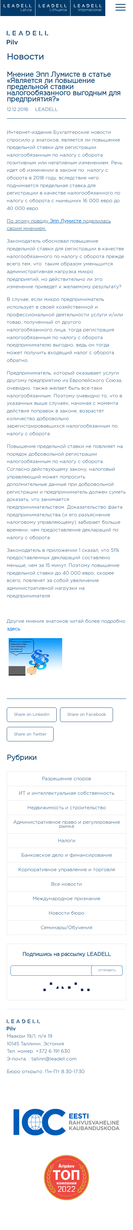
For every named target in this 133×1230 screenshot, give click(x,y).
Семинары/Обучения (66, 928)
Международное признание (66, 899)
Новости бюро (66, 913)
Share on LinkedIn (32, 714)
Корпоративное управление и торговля (66, 870)
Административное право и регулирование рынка (66, 824)
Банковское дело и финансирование (66, 855)
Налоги (66, 841)
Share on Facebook (86, 714)
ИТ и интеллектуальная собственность (66, 793)
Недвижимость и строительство (66, 808)
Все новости (66, 884)
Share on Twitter (30, 734)
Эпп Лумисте (65, 221)
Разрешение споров (66, 779)
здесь (13, 629)
